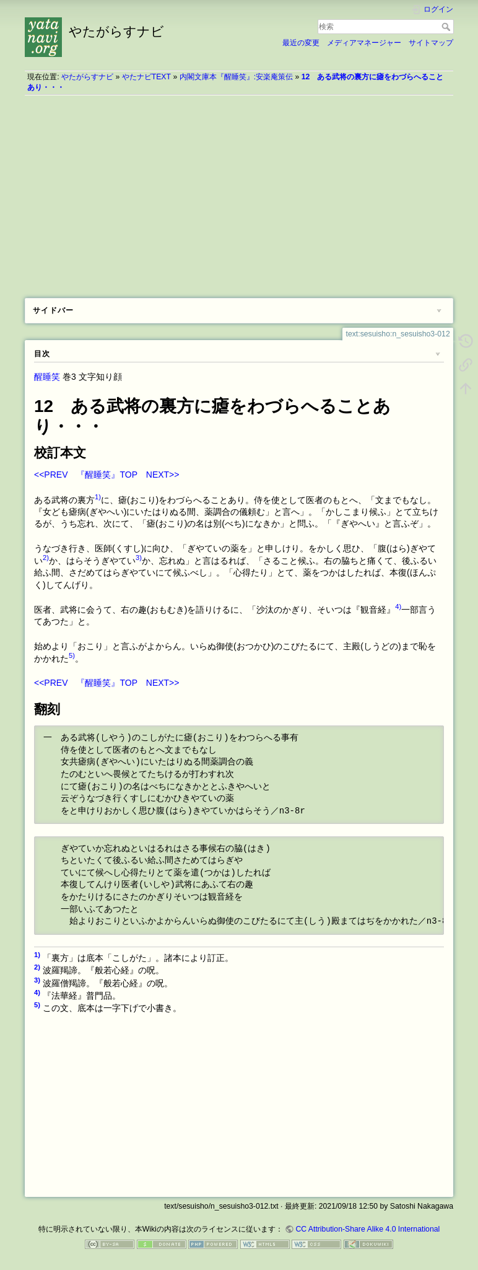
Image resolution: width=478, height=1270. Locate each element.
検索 (447, 26)
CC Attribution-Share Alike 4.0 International (367, 1229)
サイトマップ (431, 42)
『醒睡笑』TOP (106, 475)
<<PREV (50, 475)
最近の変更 (300, 42)
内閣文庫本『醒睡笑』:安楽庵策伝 (236, 76)
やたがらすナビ (87, 76)
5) (72, 655)
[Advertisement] (239, 192)
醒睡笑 (47, 377)
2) (46, 557)
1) (98, 497)
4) (398, 606)
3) (139, 557)
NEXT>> (163, 475)
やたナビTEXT (146, 76)
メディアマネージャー (364, 42)
